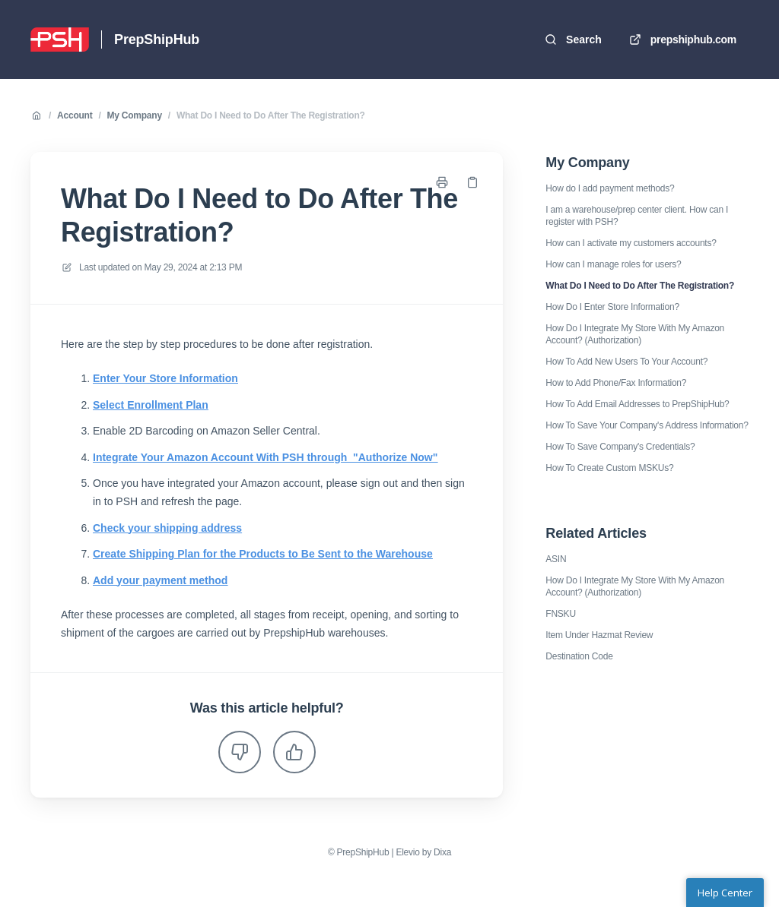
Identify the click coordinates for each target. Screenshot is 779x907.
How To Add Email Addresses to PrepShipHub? (637, 404)
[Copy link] (472, 182)
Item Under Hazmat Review (599, 635)
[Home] (59, 39)
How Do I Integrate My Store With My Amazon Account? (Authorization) (634, 334)
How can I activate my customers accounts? (630, 243)
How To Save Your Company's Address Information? (646, 425)
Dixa (442, 852)
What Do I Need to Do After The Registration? (270, 115)
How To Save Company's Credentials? (620, 446)
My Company (134, 115)
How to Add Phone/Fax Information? (615, 383)
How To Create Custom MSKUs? (609, 468)
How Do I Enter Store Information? (612, 307)
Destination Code (578, 656)
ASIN (555, 559)
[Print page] (442, 182)
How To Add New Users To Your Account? (626, 361)
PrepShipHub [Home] (156, 39)
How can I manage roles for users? (613, 264)
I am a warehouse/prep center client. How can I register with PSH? (636, 215)
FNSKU (560, 613)
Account (74, 115)
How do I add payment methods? (609, 188)
